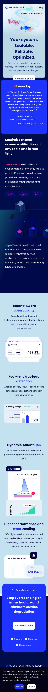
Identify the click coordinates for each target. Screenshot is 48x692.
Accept (19, 686)
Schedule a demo (24, 625)
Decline (31, 686)
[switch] (16, 468)
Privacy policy (23, 680)
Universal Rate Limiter (32, 13)
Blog (41, 7)
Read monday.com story (30, 123)
